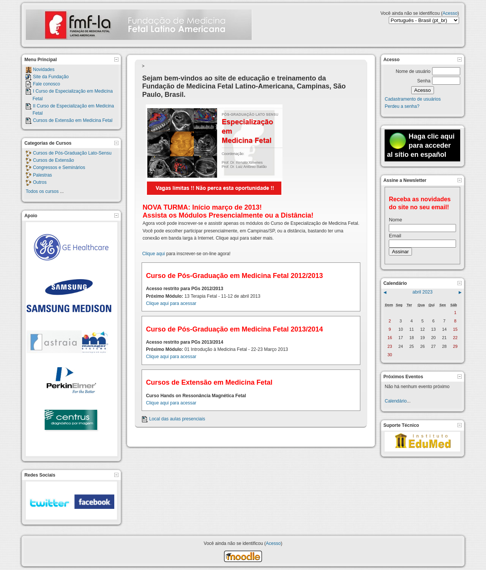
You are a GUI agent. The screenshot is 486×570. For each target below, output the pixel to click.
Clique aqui (153, 253)
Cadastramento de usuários (412, 99)
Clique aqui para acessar (171, 303)
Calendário (396, 401)
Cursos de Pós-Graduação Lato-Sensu (72, 153)
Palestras (42, 175)
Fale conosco (46, 84)
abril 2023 (422, 292)
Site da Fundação (51, 76)
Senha (424, 81)
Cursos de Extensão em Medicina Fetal (72, 120)
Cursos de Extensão (53, 160)
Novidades (44, 69)
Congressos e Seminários (59, 167)
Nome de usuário (413, 71)
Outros (40, 182)
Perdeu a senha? (402, 106)
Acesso (449, 13)
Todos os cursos (42, 191)
